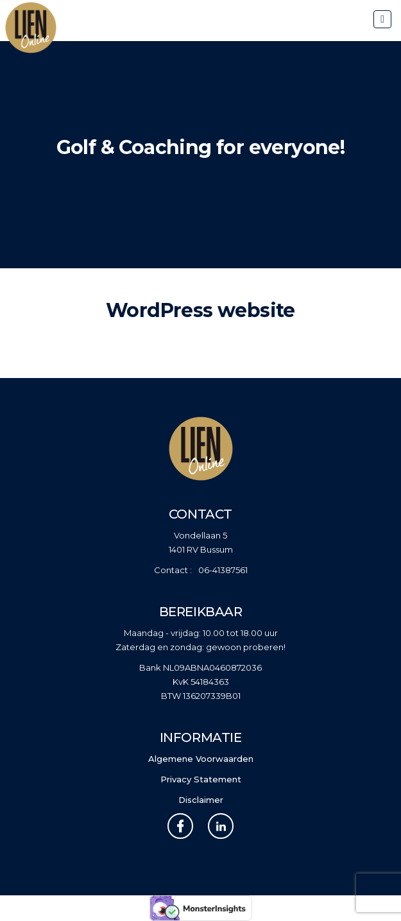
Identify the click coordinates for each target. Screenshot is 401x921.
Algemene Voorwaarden (200, 758)
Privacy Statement (200, 779)
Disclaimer (200, 800)
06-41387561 (223, 570)
